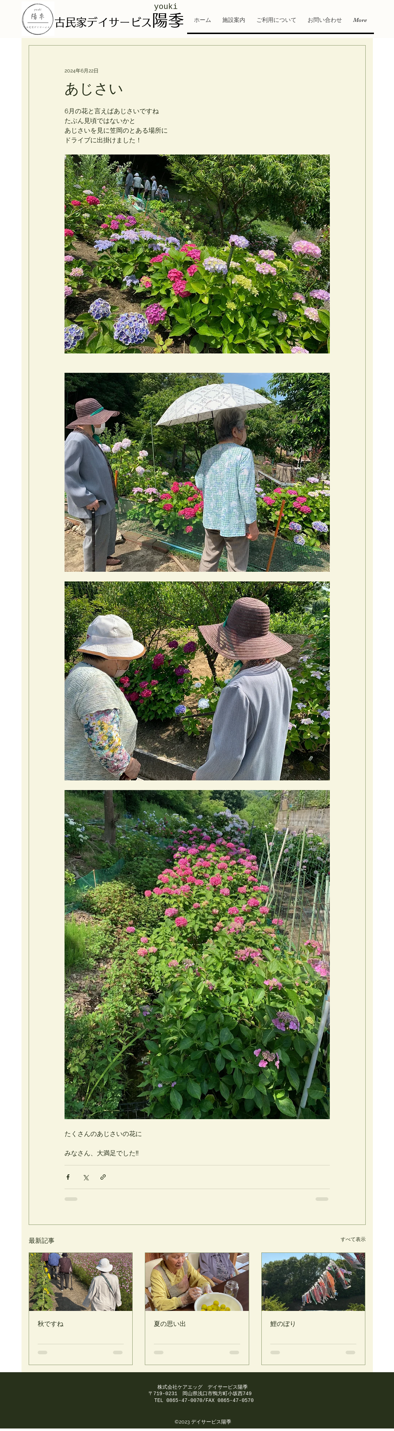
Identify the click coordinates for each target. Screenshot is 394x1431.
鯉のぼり (283, 1324)
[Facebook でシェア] (68, 1177)
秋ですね (50, 1324)
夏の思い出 (170, 1324)
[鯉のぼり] (313, 1282)
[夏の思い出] (197, 1282)
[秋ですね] (81, 1282)
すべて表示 (353, 1239)
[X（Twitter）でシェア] (85, 1177)
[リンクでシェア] (103, 1177)
